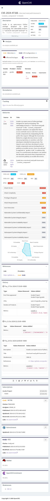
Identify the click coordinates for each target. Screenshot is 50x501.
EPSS (8, 183)
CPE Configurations (27, 53)
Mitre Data (9, 53)
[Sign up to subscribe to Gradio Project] (43, 391)
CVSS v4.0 (9, 174)
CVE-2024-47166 (9, 12)
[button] (2, 7)
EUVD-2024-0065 (12, 123)
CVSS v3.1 (27, 174)
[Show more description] (15, 36)
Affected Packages (10, 57)
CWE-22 (9, 489)
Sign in (4, 105)
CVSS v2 (22, 179)
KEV (34, 179)
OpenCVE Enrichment (30, 57)
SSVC (21, 183)
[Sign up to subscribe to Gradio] (43, 394)
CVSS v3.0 (8, 179)
